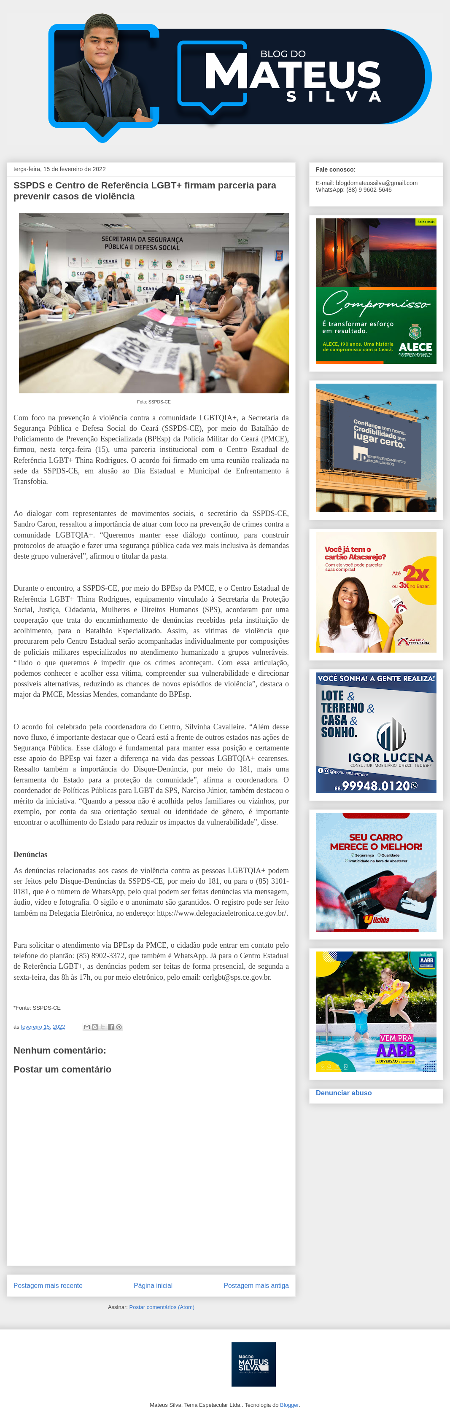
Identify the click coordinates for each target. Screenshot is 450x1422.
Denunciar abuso (344, 1093)
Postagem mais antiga (256, 1285)
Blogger (289, 1405)
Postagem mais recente (48, 1285)
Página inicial (153, 1285)
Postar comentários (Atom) (161, 1307)
